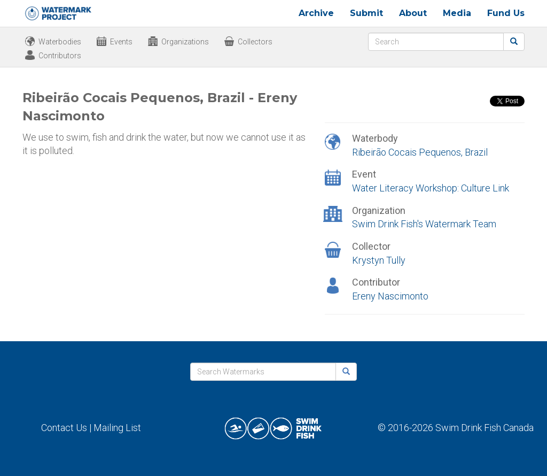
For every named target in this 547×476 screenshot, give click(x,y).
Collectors (255, 41)
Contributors (59, 55)
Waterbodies (59, 41)
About (413, 13)
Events (121, 41)
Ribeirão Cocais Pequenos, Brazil (420, 152)
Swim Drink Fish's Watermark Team (424, 223)
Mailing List (117, 427)
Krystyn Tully (378, 260)
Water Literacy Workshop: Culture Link (430, 188)
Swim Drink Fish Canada (484, 427)
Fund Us (506, 13)
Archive (316, 13)
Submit (366, 13)
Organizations (185, 41)
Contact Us (64, 427)
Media (457, 13)
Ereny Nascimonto (390, 296)
